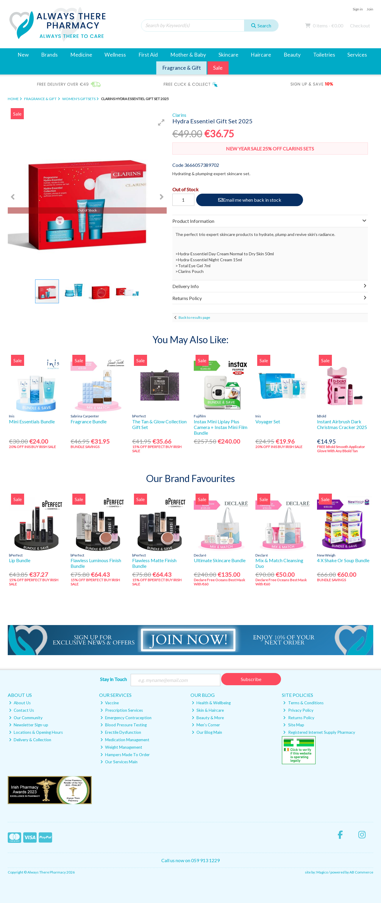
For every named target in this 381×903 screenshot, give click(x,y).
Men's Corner (206, 724)
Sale (218, 68)
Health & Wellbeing (211, 702)
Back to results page (194, 317)
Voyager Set (267, 421)
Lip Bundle (19, 560)
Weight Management (121, 747)
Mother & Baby (188, 55)
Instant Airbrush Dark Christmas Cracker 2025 (342, 424)
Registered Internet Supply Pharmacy (319, 732)
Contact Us (21, 710)
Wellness (115, 55)
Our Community (26, 717)
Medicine (81, 55)
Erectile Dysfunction (120, 732)
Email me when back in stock (249, 200)
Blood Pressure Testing (123, 724)
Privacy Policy (298, 710)
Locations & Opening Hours (36, 732)
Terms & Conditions (303, 702)
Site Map (293, 724)
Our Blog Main (207, 732)
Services (357, 55)
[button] (161, 122)
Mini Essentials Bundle (32, 421)
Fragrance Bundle (89, 421)
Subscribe (251, 679)
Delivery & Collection (30, 739)
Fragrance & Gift (181, 68)
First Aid (148, 55)
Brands (49, 55)
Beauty (292, 55)
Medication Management (124, 739)
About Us (20, 702)
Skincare (228, 55)
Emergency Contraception (126, 717)
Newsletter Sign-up (28, 724)
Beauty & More (208, 717)
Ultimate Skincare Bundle (220, 560)
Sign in (358, 9)
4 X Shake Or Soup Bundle (343, 560)
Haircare (261, 55)
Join (370, 9)
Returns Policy (298, 717)
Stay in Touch (113, 679)
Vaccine (109, 702)
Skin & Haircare (208, 710)
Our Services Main (119, 761)
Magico (322, 872)
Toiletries (324, 55)
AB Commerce (361, 872)
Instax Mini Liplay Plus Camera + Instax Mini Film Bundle (220, 427)
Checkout (360, 25)
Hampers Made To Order (125, 754)
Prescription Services (121, 710)
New (23, 55)
